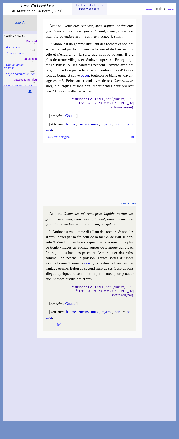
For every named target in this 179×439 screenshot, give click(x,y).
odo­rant (87, 26)
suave (122, 31)
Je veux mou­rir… (17, 53)
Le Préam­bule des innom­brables (89, 7)
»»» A (20, 22)
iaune (88, 219)
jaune (88, 31)
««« (149, 9)
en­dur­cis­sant (74, 36)
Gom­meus (71, 214)
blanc (111, 31)
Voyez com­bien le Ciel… (21, 74)
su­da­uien (92, 224)
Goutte (70, 116)
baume (71, 124)
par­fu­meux (125, 26)
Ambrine (56, 116)
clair (78, 31)
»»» (171, 9)
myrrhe (106, 124)
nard (118, 124)
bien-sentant (63, 31)
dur (56, 36)
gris (48, 31)
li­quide (109, 26)
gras (98, 26)
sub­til (118, 36)
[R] (30, 91)
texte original (59, 137)
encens (83, 124)
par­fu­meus (125, 214)
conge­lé (106, 36)
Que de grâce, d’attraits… (13, 66)
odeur (85, 75)
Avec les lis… (14, 47)
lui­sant (100, 31)
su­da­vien (92, 36)
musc (95, 124)
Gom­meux (71, 26)
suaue (122, 219)
